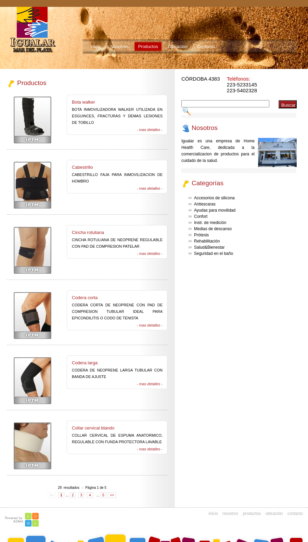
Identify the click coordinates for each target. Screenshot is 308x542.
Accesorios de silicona (214, 198)
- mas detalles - (150, 130)
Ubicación (178, 46)
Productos (148, 46)
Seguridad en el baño (213, 253)
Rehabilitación (207, 241)
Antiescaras (205, 204)
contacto (295, 513)
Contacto (206, 46)
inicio (213, 513)
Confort (200, 216)
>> (112, 495)
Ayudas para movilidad (214, 210)
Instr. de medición (210, 222)
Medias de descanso (213, 228)
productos (252, 513)
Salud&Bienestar (209, 247)
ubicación (274, 513)
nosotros (230, 513)
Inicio (95, 46)
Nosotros (119, 46)
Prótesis (201, 235)
